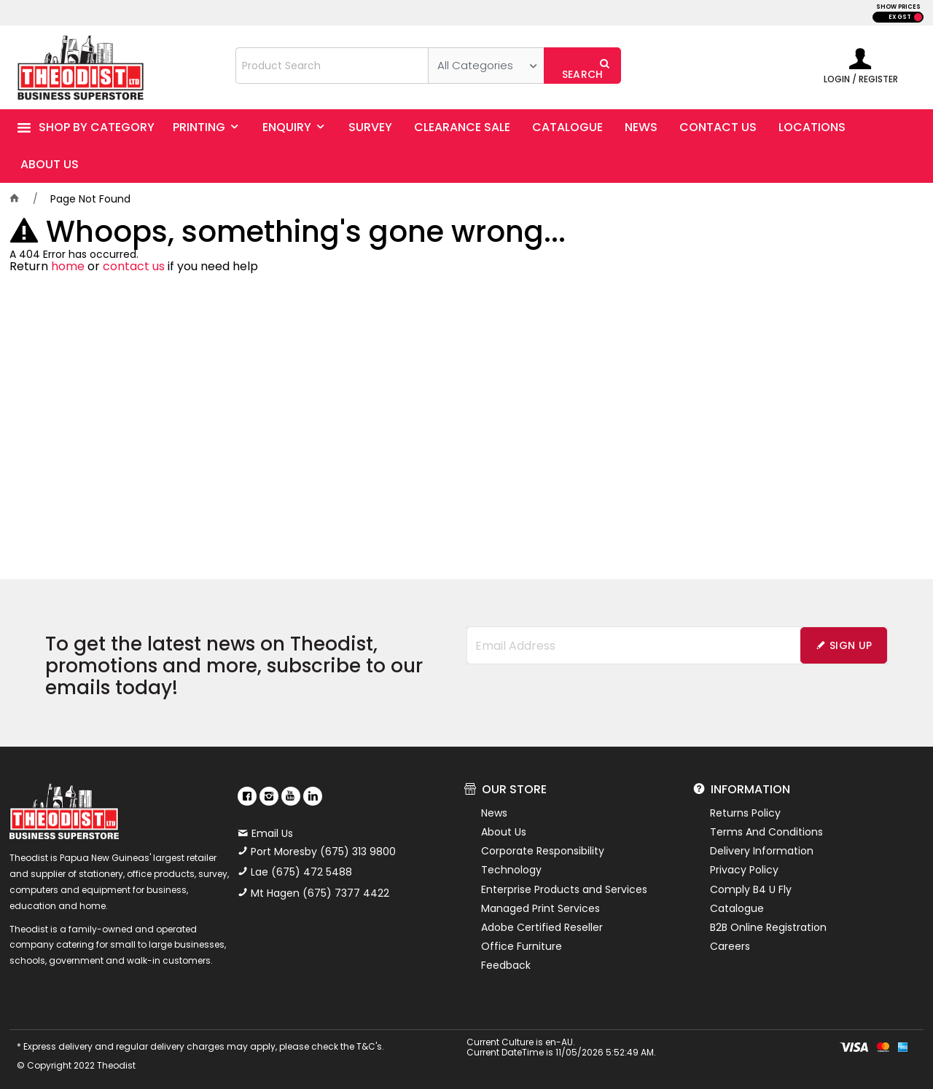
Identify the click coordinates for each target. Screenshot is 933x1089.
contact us (134, 266)
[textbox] (332, 65)
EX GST (900, 17)
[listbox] (486, 65)
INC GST (918, 17)
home (68, 266)
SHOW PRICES (898, 7)
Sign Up (850, 645)
